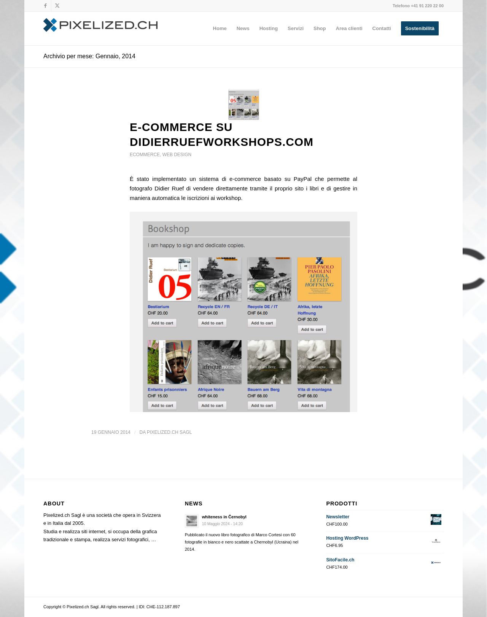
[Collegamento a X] (57, 5)
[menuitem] (220, 28)
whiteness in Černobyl (224, 517)
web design (176, 154)
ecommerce (145, 154)
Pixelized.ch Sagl (169, 432)
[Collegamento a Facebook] (45, 5)
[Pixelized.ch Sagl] (100, 28)
